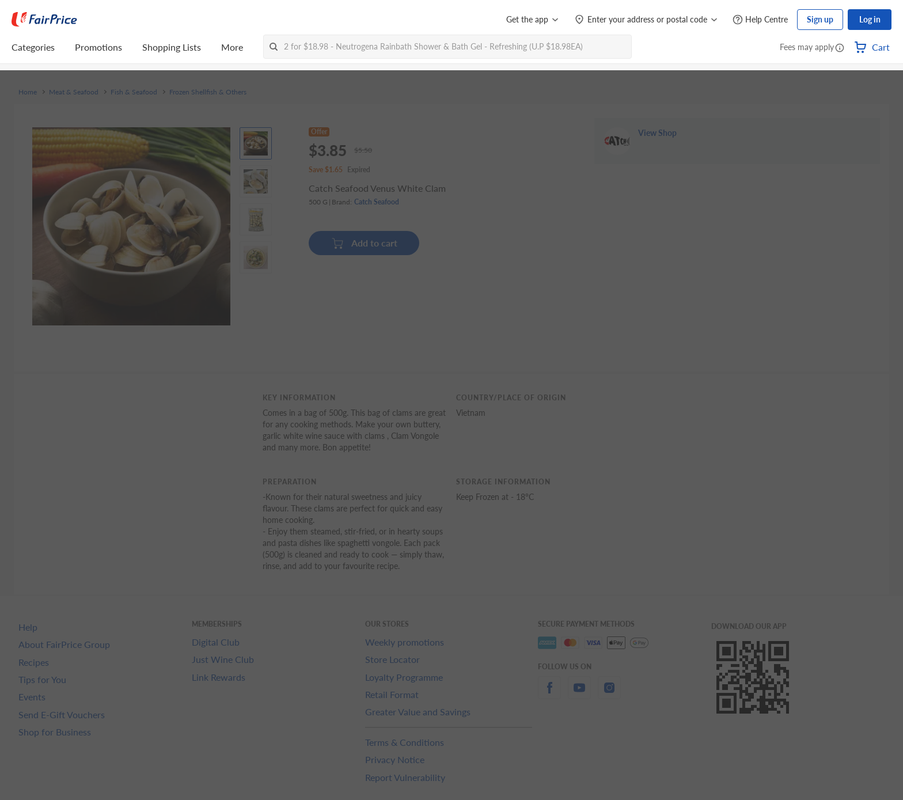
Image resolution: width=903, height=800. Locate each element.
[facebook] (549, 694)
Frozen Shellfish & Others (207, 92)
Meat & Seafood (73, 92)
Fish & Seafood (134, 92)
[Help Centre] (760, 19)
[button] (839, 48)
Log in (870, 19)
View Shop (657, 167)
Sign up (820, 19)
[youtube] (579, 694)
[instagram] (609, 694)
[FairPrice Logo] (44, 19)
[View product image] (255, 143)
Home (27, 92)
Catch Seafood (376, 207)
